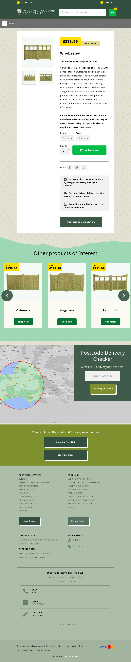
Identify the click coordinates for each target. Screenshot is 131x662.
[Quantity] (63, 151)
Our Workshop (26, 500)
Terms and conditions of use (34, 482)
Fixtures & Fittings (77, 489)
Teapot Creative (71, 656)
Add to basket (89, 150)
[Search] (82, 12)
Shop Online (29, 521)
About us (23, 493)
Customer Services (28, 486)
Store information (65, 624)
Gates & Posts (75, 493)
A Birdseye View (27, 503)
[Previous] (7, 295)
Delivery (23, 479)
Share (69, 167)
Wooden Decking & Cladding (82, 503)
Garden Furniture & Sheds (81, 496)
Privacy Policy (26, 489)
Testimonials (25, 496)
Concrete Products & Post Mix (84, 482)
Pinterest (84, 167)
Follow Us (75, 546)
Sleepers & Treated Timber (81, 500)
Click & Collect (78, 521)
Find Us (74, 540)
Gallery (23, 510)
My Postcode (103, 388)
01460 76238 (28, 2)
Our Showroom (27, 507)
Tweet (77, 167)
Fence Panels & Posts (79, 486)
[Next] (124, 295)
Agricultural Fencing (79, 479)
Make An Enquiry (43, 650)
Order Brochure (65, 454)
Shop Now (23, 321)
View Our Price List (65, 442)
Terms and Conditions (75, 646)
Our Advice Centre (25, 650)
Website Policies (56, 646)
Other (71, 507)
